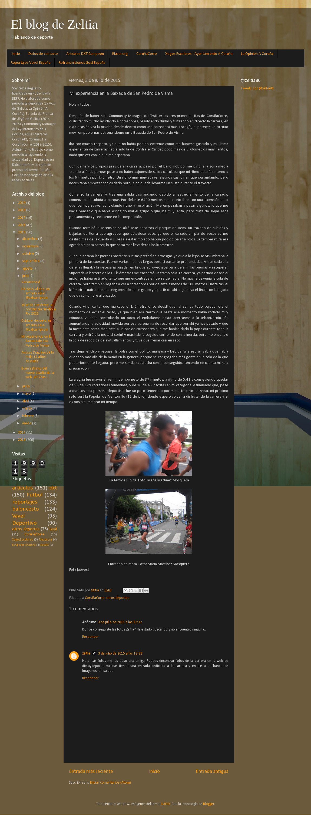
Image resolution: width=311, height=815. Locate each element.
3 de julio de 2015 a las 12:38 (120, 653)
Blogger (208, 804)
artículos (22, 488)
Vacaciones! (30, 282)
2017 (22, 218)
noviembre (30, 246)
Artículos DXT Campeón (85, 54)
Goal (53, 529)
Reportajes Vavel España (30, 63)
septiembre (31, 261)
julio (25, 276)
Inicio (16, 54)
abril (26, 401)
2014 (22, 432)
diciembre (30, 239)
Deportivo (24, 523)
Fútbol (34, 495)
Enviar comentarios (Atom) (110, 782)
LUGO (165, 804)
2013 (22, 440)
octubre (28, 254)
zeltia (86, 653)
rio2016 (44, 545)
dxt (53, 488)
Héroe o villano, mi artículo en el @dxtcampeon (35, 293)
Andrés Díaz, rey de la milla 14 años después (37, 357)
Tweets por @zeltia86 (257, 88)
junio (26, 386)
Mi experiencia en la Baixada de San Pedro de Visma (36, 341)
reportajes (24, 502)
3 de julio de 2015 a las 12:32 (120, 622)
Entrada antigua (212, 771)
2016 (22, 225)
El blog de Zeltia (54, 24)
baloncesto (25, 509)
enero (27, 423)
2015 (22, 232)
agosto (28, 268)
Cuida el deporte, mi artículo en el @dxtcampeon (36, 325)
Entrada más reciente (91, 771)
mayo (27, 393)
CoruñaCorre (146, 54)
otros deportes (117, 598)
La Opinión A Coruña (257, 54)
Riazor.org (120, 54)
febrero (28, 416)
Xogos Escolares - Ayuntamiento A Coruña (199, 54)
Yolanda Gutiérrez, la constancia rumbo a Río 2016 (38, 309)
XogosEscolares (22, 539)
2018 (22, 210)
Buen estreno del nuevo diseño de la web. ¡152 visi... (37, 373)
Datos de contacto (43, 54)
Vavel (18, 516)
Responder (90, 637)
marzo (27, 408)
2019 (22, 203)
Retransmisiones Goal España (82, 63)
